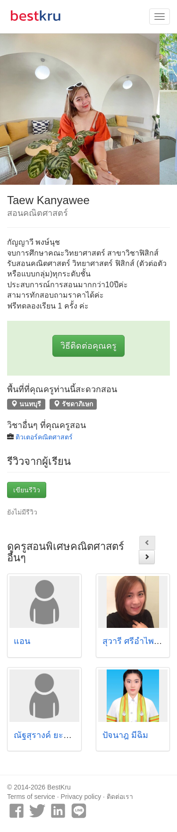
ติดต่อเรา (120, 796)
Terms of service (31, 796)
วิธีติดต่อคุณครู (88, 346)
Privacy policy (81, 796)
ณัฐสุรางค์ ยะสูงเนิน (50, 735)
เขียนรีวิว (26, 490)
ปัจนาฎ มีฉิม (125, 735)
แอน (22, 641)
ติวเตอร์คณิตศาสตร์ (44, 437)
